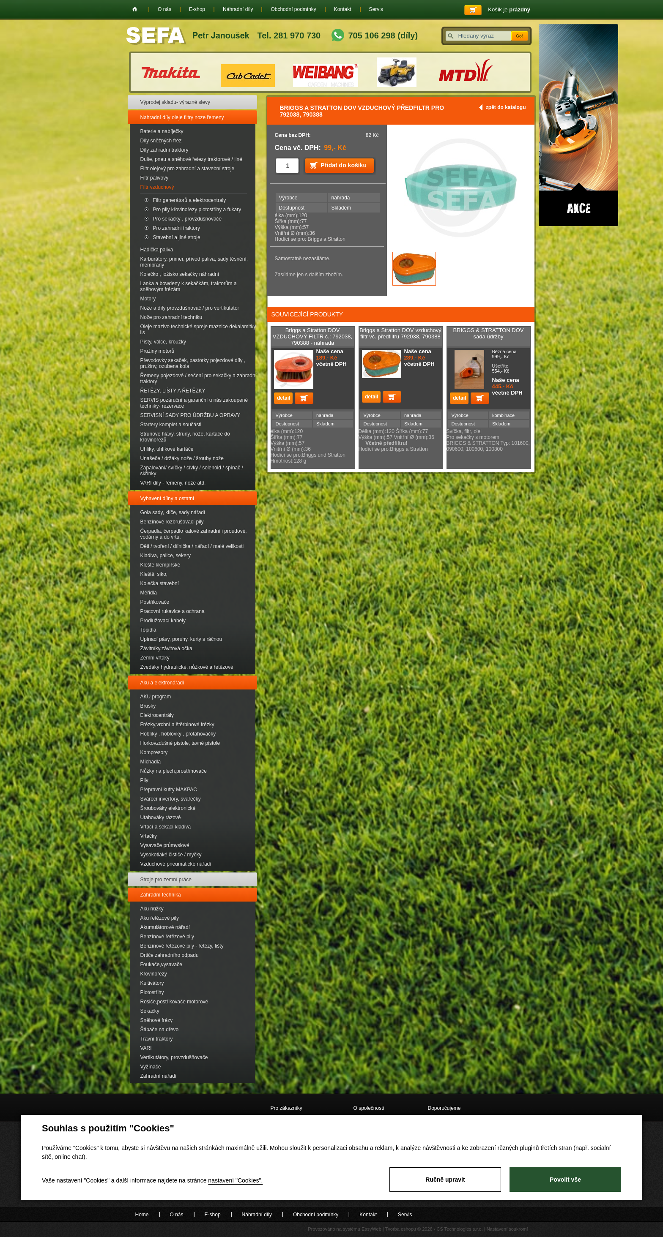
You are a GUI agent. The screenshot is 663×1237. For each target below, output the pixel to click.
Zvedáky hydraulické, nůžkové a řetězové (186, 667)
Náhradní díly (238, 9)
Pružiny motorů (157, 351)
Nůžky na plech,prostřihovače (173, 771)
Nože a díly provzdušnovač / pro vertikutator (189, 308)
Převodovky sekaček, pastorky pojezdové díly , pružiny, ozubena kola (193, 363)
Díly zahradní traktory (164, 150)
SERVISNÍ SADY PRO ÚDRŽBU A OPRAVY (190, 415)
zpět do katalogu (506, 107)
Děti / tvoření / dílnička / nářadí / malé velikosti (192, 546)
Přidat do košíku (344, 165)
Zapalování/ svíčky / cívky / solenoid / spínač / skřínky (191, 471)
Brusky (148, 706)
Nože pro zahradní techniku (171, 317)
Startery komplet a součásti (171, 425)
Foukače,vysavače (161, 964)
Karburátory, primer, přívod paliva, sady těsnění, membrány (194, 262)
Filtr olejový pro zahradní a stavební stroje (187, 169)
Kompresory (154, 752)
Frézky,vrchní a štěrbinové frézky (177, 724)
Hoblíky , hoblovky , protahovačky (178, 734)
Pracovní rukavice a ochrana (172, 611)
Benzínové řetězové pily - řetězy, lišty (182, 946)
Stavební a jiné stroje (176, 237)
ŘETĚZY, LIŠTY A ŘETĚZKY (172, 391)
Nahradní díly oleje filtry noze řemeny (182, 117)
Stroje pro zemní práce (166, 880)
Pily (144, 780)
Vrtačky (148, 836)
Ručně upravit (445, 1179)
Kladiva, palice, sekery (165, 556)
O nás (164, 9)
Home (134, 9)
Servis (376, 9)
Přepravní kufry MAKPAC (168, 790)
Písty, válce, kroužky (163, 342)
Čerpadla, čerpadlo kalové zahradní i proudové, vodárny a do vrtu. (193, 534)
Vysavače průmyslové (164, 845)
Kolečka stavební (159, 583)
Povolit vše (565, 1179)
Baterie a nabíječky (162, 131)
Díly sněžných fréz (161, 141)
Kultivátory (152, 983)
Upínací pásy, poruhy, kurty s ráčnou (181, 639)
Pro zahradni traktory (176, 228)
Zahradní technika (160, 895)
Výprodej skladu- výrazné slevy (175, 102)
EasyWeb (371, 1229)
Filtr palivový (154, 178)
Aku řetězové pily (159, 918)
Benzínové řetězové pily (167, 937)
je (509, 9)
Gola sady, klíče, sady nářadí (172, 512)
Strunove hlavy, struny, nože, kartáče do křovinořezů (185, 437)
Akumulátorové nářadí (165, 927)
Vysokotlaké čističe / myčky (171, 855)
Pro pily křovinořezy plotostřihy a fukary (197, 210)
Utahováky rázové (160, 817)
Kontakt (342, 9)
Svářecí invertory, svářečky (170, 799)
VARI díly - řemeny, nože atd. (173, 483)
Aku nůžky (152, 909)
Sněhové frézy (156, 1020)
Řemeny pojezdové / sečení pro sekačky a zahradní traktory (198, 378)
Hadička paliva (156, 250)
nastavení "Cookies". (235, 1180)
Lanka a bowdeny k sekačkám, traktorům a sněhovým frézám (188, 286)
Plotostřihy (152, 992)
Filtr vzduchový (157, 187)
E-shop (197, 9)
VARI (146, 1048)
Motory (148, 299)
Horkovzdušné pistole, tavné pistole (180, 743)
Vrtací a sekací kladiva (165, 827)
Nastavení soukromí (507, 1229)
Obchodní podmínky (293, 9)
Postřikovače (155, 602)
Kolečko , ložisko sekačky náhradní (179, 274)
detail (283, 398)
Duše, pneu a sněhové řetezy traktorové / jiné (191, 159)
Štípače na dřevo (159, 1030)
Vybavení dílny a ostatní (167, 498)
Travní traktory (156, 1039)
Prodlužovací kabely (163, 621)
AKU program (155, 697)
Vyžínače (150, 1067)
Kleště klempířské (160, 565)
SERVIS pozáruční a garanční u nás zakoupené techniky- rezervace (194, 403)
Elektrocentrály (157, 715)
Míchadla (150, 762)
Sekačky (149, 1011)
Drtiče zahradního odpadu (169, 955)
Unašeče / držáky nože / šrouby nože (182, 458)
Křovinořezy (153, 974)
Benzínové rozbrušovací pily (172, 522)
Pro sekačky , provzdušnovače (187, 219)
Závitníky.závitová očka (166, 648)
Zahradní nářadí (158, 1076)
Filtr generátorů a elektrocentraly (189, 200)
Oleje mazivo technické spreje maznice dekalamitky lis (198, 329)
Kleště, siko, (154, 574)
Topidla (148, 630)
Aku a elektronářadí (162, 683)
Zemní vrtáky (155, 658)
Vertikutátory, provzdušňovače (174, 1057)
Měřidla (148, 593)
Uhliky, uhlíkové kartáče (167, 449)
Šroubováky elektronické (168, 808)
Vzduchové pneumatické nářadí (175, 864)
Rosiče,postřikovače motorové (174, 1002)
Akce (578, 125)
